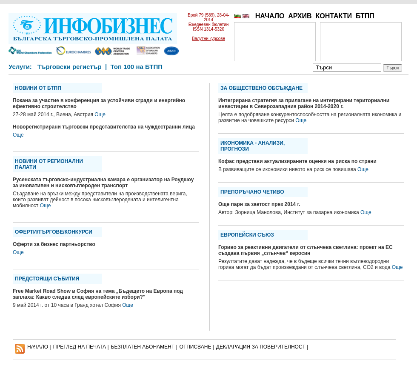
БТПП (365, 16)
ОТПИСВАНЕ (195, 347)
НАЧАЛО (270, 16)
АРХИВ (299, 16)
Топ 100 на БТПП (137, 66)
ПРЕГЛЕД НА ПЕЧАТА (79, 347)
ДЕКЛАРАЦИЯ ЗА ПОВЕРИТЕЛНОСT (261, 347)
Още (100, 114)
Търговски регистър (69, 66)
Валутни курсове (208, 38)
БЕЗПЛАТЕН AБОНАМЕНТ (143, 347)
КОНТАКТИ (333, 16)
